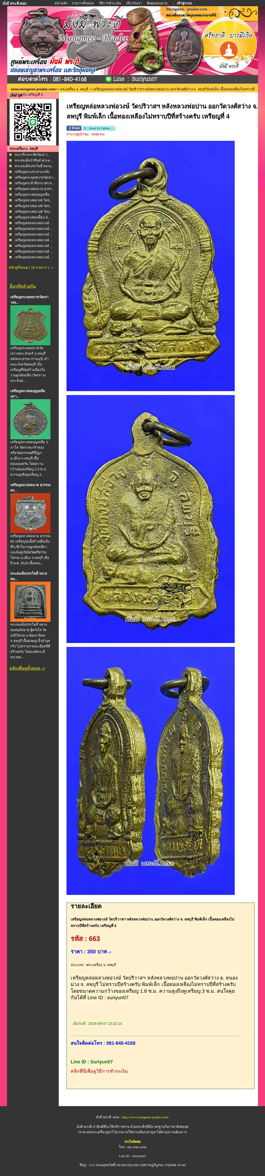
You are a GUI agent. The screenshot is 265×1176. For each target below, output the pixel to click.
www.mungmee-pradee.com (33, 89)
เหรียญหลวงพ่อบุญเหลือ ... (34, 194)
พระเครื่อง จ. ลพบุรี (74, 89)
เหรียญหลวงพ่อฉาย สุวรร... (34, 189)
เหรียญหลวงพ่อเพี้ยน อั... (32, 217)
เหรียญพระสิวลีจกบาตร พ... (35, 183)
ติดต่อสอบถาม (157, 3)
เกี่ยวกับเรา (134, 3)
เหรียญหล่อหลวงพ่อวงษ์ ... (34, 223)
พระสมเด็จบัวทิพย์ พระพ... (34, 160)
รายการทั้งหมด (83, 3)
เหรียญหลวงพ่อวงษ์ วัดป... (33, 200)
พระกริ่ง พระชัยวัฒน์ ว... (32, 155)
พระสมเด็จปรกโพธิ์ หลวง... (34, 166)
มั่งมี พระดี (85, 1127)
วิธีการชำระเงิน (110, 3)
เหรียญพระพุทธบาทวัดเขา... (35, 177)
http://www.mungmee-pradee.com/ (145, 1117)
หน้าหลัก (61, 3)
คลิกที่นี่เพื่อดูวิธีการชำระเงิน (99, 1071)
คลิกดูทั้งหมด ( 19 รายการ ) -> (31, 267)
